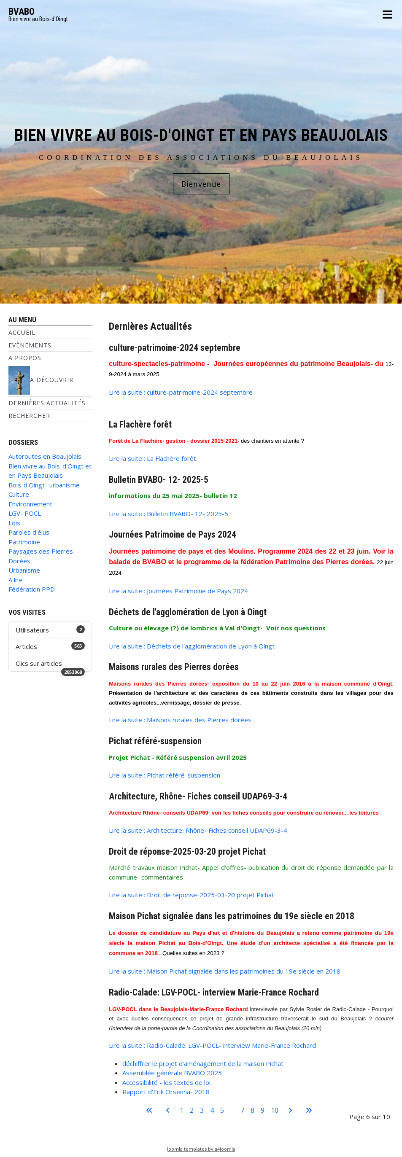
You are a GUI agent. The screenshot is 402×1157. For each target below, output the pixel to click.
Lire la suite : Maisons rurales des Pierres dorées (180, 720)
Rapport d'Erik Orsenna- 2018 (166, 1091)
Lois (14, 523)
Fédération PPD (31, 589)
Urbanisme (24, 570)
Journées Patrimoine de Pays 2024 (172, 534)
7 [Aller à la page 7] (242, 1110)
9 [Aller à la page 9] (262, 1110)
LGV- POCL (24, 513)
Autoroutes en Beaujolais (44, 456)
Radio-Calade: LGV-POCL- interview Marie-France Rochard (214, 992)
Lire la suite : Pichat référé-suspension (164, 775)
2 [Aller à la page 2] (192, 1110)
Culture (18, 494)
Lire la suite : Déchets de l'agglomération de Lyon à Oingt (192, 646)
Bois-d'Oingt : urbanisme (44, 485)
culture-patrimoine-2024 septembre (174, 347)
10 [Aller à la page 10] (274, 1110)
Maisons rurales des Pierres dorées (174, 667)
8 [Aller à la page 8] (252, 1110)
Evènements (29, 345)
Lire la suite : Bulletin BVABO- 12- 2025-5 (168, 513)
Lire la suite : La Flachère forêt (152, 458)
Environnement (30, 504)
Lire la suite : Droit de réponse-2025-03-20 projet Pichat (191, 895)
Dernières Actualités (47, 403)
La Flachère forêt (140, 424)
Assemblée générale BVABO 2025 (172, 1072)
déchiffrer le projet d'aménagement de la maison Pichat (202, 1063)
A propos (24, 358)
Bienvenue (201, 184)
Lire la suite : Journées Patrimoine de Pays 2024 (178, 591)
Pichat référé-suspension (155, 741)
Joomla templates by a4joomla (201, 1149)
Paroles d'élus (28, 532)
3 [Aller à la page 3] (202, 1110)
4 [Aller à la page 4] (212, 1110)
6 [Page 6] (232, 1110)
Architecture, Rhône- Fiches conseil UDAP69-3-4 (198, 796)
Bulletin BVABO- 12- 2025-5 (158, 479)
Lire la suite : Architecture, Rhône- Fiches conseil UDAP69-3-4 (198, 830)
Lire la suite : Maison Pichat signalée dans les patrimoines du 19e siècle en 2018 (224, 971)
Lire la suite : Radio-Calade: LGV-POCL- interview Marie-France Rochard (212, 1045)
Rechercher (29, 416)
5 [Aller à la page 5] (222, 1110)
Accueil (21, 332)
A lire (15, 580)
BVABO (21, 11)
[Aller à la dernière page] (309, 1110)
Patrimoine (24, 542)
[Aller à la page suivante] (290, 1110)
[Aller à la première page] (149, 1110)
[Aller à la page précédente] (168, 1110)
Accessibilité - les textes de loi (166, 1082)
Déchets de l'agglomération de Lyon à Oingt (188, 612)
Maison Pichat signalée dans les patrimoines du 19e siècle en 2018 (231, 916)
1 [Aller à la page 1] (181, 1110)
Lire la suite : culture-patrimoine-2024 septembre (181, 392)
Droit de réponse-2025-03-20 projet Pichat (187, 851)
